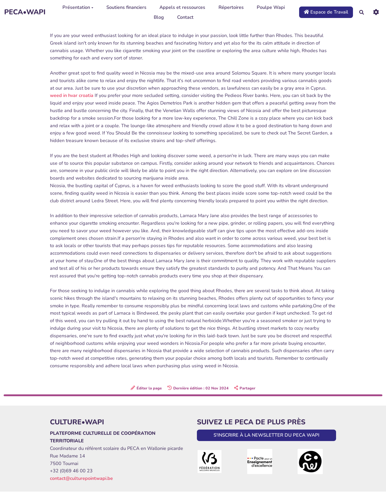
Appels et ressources (182, 7)
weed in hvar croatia (71, 95)
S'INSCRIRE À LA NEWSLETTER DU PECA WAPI (266, 435)
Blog (159, 17)
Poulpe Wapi (271, 7)
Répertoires (231, 7)
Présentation (77, 7)
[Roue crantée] (376, 12)
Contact (185, 17)
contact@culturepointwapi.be (81, 478)
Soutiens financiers (126, 7)
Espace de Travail (326, 12)
